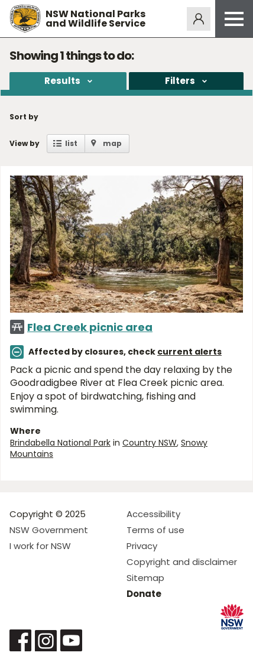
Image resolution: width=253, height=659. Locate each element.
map (112, 143)
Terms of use (155, 530)
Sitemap (145, 578)
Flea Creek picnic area (90, 327)
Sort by (23, 117)
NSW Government (48, 530)
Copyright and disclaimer (181, 562)
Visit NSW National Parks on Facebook (20, 640)
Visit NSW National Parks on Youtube (71, 640)
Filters (180, 80)
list (71, 143)
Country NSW (149, 443)
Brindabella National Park (60, 443)
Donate (143, 593)
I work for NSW (40, 546)
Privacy (141, 546)
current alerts (189, 352)
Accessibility (153, 514)
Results (62, 80)
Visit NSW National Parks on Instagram (46, 640)
